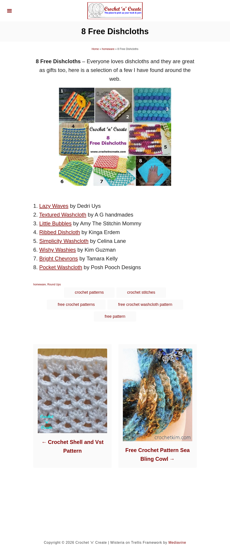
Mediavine (177, 542)
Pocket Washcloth (60, 267)
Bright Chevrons (58, 258)
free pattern (115, 316)
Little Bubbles (55, 223)
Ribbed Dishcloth (59, 232)
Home (95, 49)
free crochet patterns (76, 304)
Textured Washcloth (62, 215)
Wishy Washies (57, 250)
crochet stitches (141, 292)
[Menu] (9, 10)
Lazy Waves (54, 206)
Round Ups (54, 284)
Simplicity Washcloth (63, 241)
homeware (108, 49)
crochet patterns (89, 292)
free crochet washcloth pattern (145, 304)
